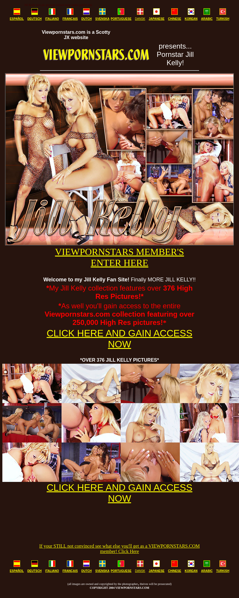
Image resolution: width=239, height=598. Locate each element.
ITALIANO (52, 18)
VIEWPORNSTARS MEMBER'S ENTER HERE (119, 257)
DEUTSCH (34, 18)
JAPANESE (156, 18)
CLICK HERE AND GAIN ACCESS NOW (120, 338)
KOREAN (191, 18)
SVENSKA (102, 18)
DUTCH (86, 18)
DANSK (140, 18)
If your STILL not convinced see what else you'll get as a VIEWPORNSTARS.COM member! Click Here (119, 549)
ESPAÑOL (17, 18)
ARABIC (207, 18)
